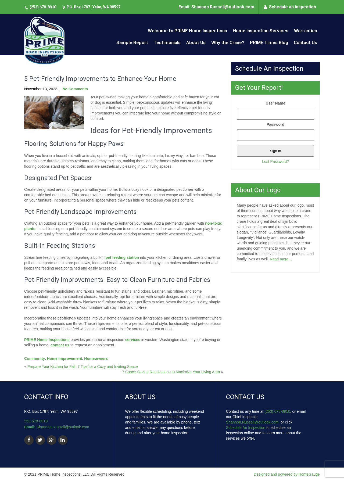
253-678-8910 (36, 421)
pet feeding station (122, 257)
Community (34, 358)
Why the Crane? (227, 42)
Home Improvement (64, 358)
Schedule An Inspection (245, 427)
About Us (196, 42)
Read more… (281, 259)
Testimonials (167, 42)
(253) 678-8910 (43, 7)
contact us (60, 345)
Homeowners (96, 358)
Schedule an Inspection (292, 6)
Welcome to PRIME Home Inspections (187, 30)
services (132, 340)
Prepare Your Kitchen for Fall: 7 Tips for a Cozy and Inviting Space (82, 366)
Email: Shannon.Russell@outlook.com (216, 6)
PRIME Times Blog (269, 42)
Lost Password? (275, 161)
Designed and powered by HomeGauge (287, 474)
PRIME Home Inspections (47, 340)
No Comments (75, 89)
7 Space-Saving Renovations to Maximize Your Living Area (171, 372)
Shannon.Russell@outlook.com (63, 427)
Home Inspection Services (260, 30)
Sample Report (132, 42)
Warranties (305, 30)
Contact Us (305, 42)
